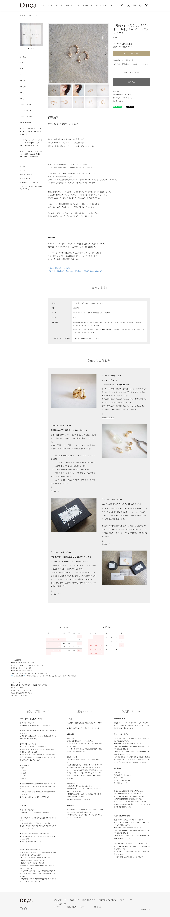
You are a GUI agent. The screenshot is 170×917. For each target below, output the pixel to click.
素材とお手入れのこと (27, 174)
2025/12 (22, 99)
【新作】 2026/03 (26, 111)
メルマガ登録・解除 (60, 904)
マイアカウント (59, 907)
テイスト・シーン (83, 5)
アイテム (46, 5)
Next (105, 53)
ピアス (36, 15)
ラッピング (23, 166)
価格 (67, 5)
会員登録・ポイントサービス (29, 182)
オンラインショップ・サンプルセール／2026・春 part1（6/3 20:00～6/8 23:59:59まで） (31, 142)
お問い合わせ (97, 907)
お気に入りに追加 (131, 72)
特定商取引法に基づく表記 (122, 95)
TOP (21, 15)
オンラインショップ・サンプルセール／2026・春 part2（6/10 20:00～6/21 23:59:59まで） (31, 154)
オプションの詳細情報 (131, 53)
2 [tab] (31, 48)
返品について (117, 91)
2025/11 (22, 93)
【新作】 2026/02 (26, 105)
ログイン (82, 907)
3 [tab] (33, 48)
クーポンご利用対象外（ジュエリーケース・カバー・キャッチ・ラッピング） (31, 131)
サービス (23, 170)
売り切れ (131, 82)
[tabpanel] (31, 34)
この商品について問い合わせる (123, 98)
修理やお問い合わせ (26, 178)
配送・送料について (60, 900)
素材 (57, 5)
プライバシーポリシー (127, 900)
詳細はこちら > (108, 417)
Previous (51, 53)
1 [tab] (28, 48)
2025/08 (23, 87)
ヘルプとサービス (103, 5)
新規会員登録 (71, 907)
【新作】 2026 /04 (27, 117)
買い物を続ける (118, 101)
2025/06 (23, 81)
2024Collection (25, 123)
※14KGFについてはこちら (90, 338)
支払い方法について (89, 900)
